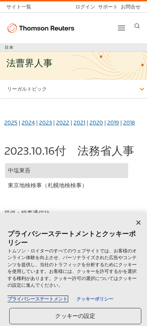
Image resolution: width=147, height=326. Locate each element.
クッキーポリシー (94, 299)
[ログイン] (83, 6)
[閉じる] (138, 222)
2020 (96, 122)
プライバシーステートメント (37, 299)
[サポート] (106, 6)
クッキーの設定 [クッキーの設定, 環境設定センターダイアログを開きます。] (75, 316)
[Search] (137, 26)
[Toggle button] (121, 28)
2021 (79, 122)
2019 (113, 122)
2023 (45, 122)
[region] (73, 269)
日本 (9, 47)
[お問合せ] (129, 6)
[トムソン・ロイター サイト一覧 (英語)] (20, 6)
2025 (10, 122)
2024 (28, 122)
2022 (62, 122)
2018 (129, 122)
